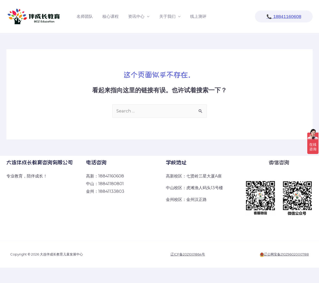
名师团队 (84, 16)
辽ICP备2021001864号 (187, 254)
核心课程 (108, 16)
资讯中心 (133, 16)
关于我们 (162, 16)
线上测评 (192, 16)
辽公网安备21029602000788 (286, 254)
